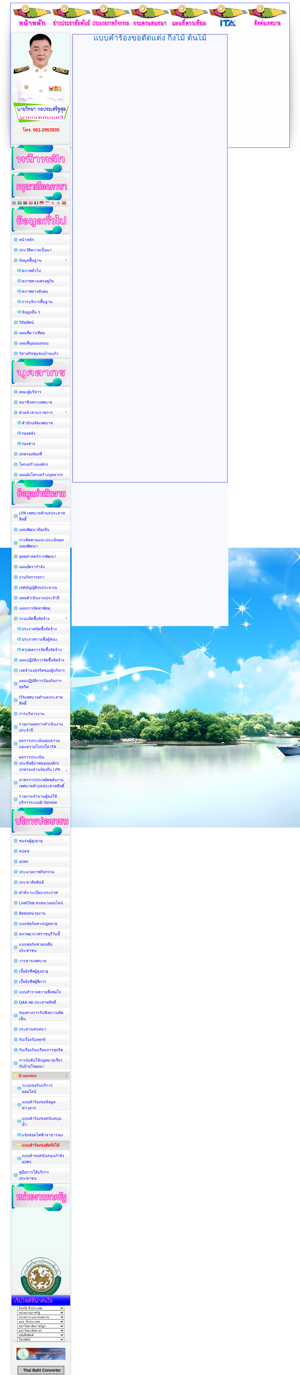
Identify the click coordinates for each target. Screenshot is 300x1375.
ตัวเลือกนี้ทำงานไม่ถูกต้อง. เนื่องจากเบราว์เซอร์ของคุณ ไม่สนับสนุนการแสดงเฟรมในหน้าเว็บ (150, 263)
